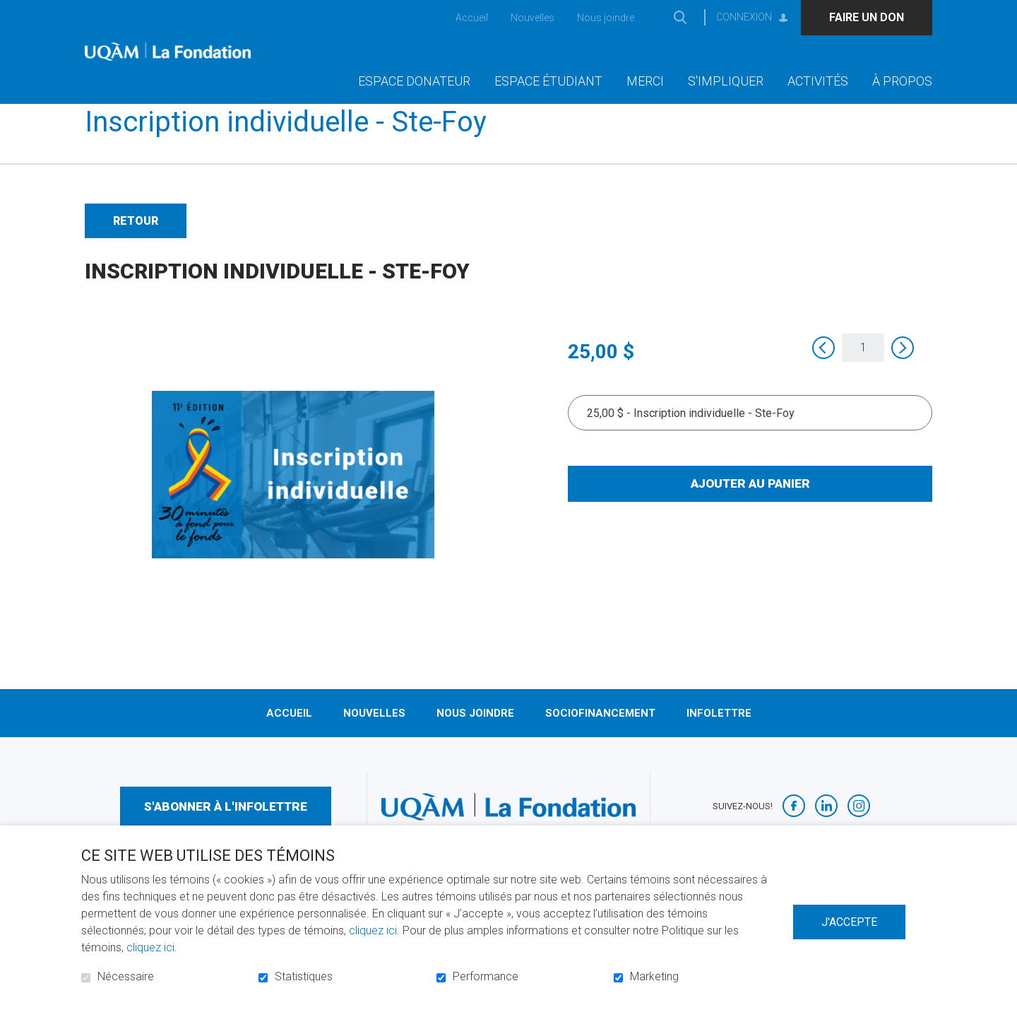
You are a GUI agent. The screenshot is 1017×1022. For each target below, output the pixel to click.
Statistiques (304, 976)
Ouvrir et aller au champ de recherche (680, 17)
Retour (135, 243)
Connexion (744, 17)
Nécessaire (125, 976)
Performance (485, 976)
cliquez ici (373, 930)
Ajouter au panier (750, 506)
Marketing (654, 976)
